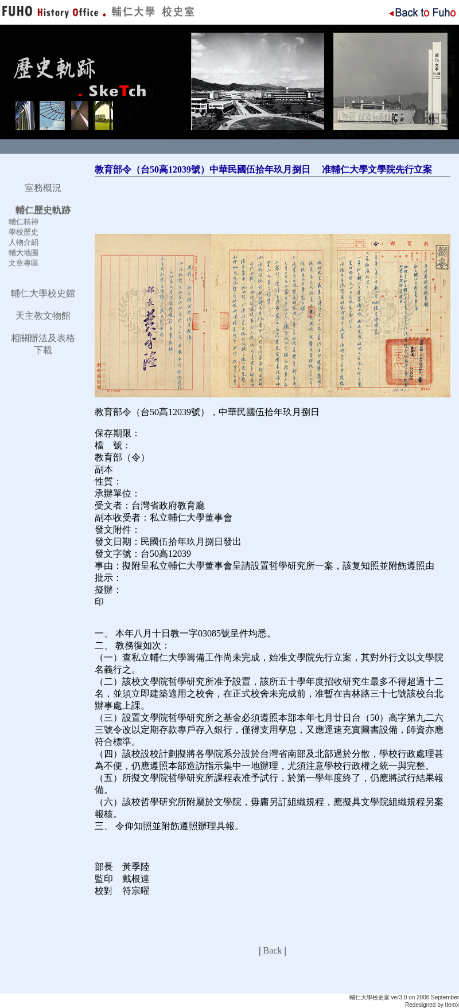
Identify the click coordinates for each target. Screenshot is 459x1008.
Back (272, 950)
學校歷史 (23, 232)
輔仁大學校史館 (43, 293)
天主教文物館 (43, 316)
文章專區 (23, 263)
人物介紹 (23, 242)
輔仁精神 (23, 221)
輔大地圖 (23, 252)
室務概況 (43, 188)
